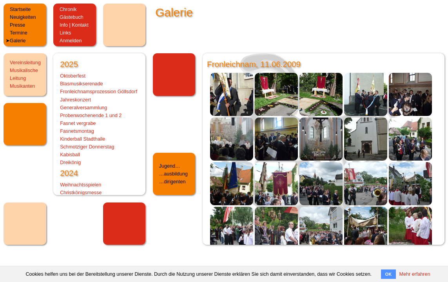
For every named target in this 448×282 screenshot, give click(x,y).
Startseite (20, 9)
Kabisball (70, 154)
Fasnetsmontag (77, 131)
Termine (18, 33)
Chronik (68, 9)
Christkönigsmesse (81, 192)
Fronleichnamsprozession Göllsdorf (98, 91)
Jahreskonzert (75, 100)
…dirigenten (172, 181)
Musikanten (22, 86)
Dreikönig (70, 162)
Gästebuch (71, 17)
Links (65, 33)
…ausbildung (173, 174)
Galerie (18, 40)
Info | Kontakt (74, 25)
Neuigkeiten (23, 17)
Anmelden (71, 40)
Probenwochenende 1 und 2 (91, 115)
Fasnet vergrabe (78, 123)
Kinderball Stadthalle (82, 139)
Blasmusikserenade (81, 84)
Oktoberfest (72, 76)
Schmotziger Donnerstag (87, 147)
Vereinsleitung (25, 62)
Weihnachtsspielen (80, 185)
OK (388, 274)
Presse (17, 25)
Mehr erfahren (414, 274)
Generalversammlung (83, 107)
